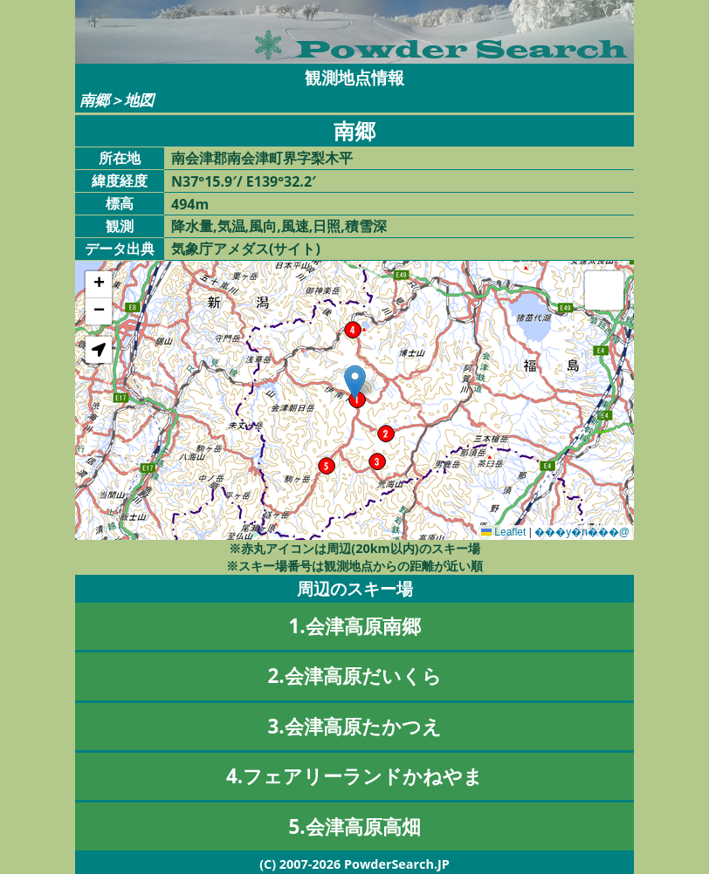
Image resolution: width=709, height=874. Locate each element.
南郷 (94, 100)
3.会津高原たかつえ (354, 726)
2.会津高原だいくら (354, 675)
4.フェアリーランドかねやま (354, 775)
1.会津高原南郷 (354, 625)
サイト (294, 248)
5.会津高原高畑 (354, 826)
